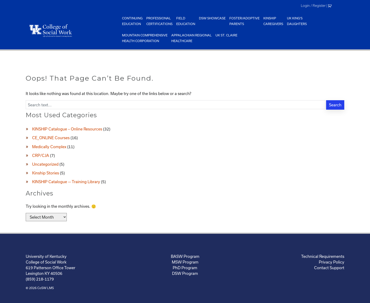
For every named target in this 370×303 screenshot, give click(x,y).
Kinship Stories (45, 173)
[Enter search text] (175, 104)
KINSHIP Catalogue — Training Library (66, 181)
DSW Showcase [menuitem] (212, 18)
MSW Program (185, 262)
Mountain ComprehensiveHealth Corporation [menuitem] (145, 38)
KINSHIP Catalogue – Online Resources (67, 129)
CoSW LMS (45, 288)
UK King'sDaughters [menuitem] (297, 21)
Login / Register (313, 6)
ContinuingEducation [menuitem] (132, 21)
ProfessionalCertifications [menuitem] (159, 21)
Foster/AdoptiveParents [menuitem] (244, 21)
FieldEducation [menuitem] (185, 21)
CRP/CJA (40, 155)
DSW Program (185, 273)
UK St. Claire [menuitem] (226, 35)
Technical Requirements (322, 256)
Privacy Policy (331, 262)
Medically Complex (49, 146)
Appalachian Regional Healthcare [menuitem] (191, 38)
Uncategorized (45, 164)
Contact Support (329, 267)
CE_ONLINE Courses (51, 137)
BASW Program (185, 256)
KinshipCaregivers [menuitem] (273, 21)
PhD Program (185, 267)
